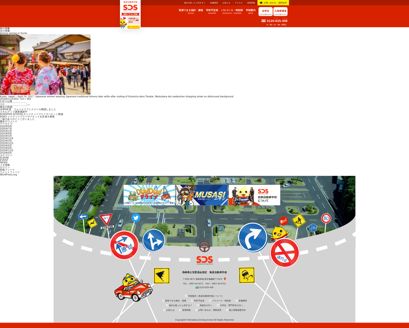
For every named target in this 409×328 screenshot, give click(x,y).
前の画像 (5, 28)
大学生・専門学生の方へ (231, 305)
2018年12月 (6, 150)
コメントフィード (10, 172)
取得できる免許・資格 (175, 300)
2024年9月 (6, 133)
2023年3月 (6, 140)
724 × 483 (25, 99)
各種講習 (214, 3)
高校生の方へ (206, 305)
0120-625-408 (277, 21)
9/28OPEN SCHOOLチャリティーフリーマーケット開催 (31, 114)
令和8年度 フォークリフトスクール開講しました (28, 109)
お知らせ (226, 3)
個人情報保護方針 (237, 310)
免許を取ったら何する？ (195, 3)
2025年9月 (6, 126)
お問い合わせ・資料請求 (275, 3)
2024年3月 (6, 136)
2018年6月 (6, 153)
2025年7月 (6, 128)
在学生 (265, 11)
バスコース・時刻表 (221, 300)
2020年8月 (6, 145)
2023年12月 (6, 138)
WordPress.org (8, 174)
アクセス (239, 3)
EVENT (4, 160)
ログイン (5, 167)
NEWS (4, 162)
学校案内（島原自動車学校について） (206, 296)
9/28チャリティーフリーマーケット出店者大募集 (27, 116)
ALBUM (4, 157)
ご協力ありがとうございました (17, 119)
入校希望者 (280, 11)
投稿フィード (7, 169)
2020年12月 (6, 143)
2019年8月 (6, 148)
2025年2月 (6, 131)
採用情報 (251, 3)
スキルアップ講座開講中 (13, 111)
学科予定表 (199, 300)
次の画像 (5, 30)
